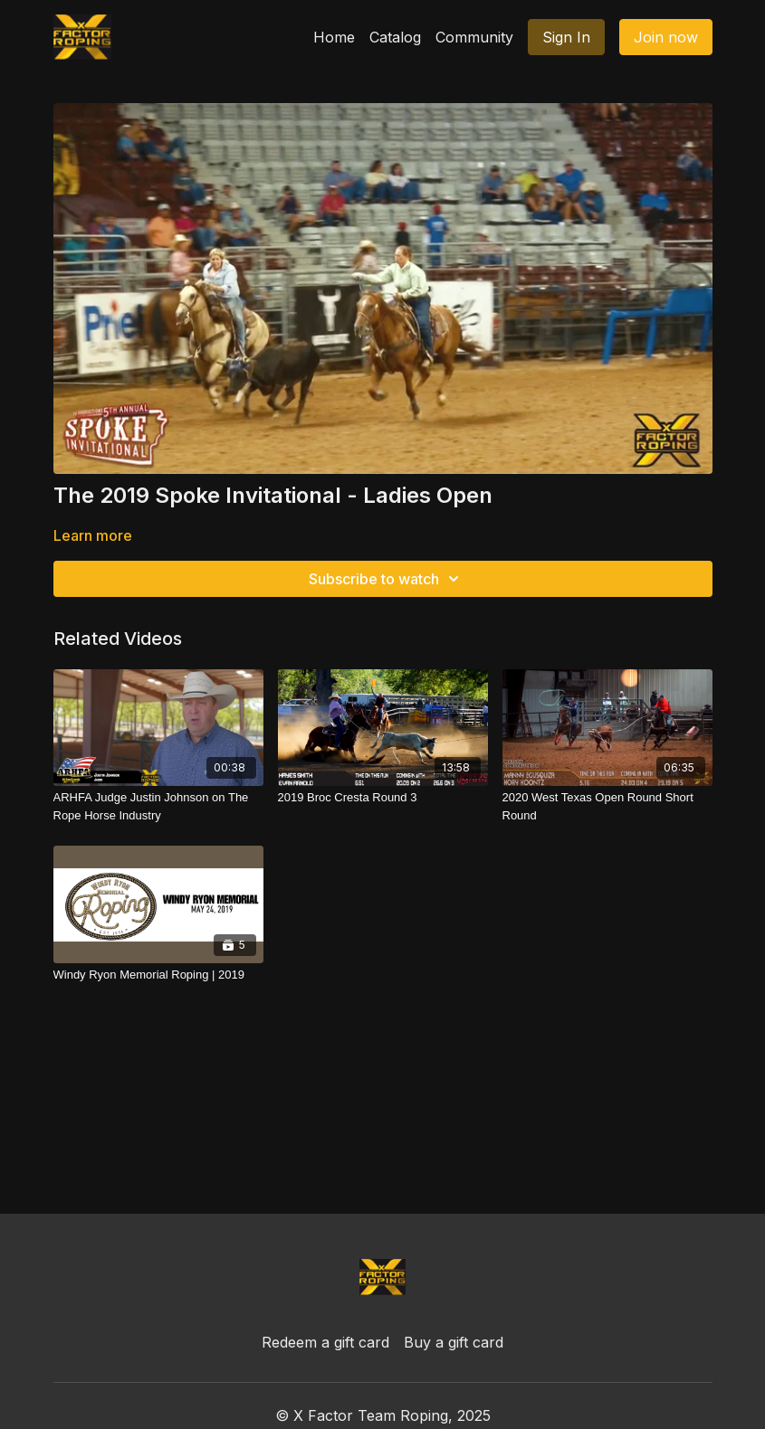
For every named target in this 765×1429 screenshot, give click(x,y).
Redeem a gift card (325, 1342)
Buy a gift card (453, 1342)
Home (334, 37)
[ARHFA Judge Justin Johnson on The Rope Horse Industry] (158, 806)
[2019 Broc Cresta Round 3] (383, 798)
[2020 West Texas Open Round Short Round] (607, 806)
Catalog (395, 37)
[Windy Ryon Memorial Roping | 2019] (158, 975)
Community (474, 37)
